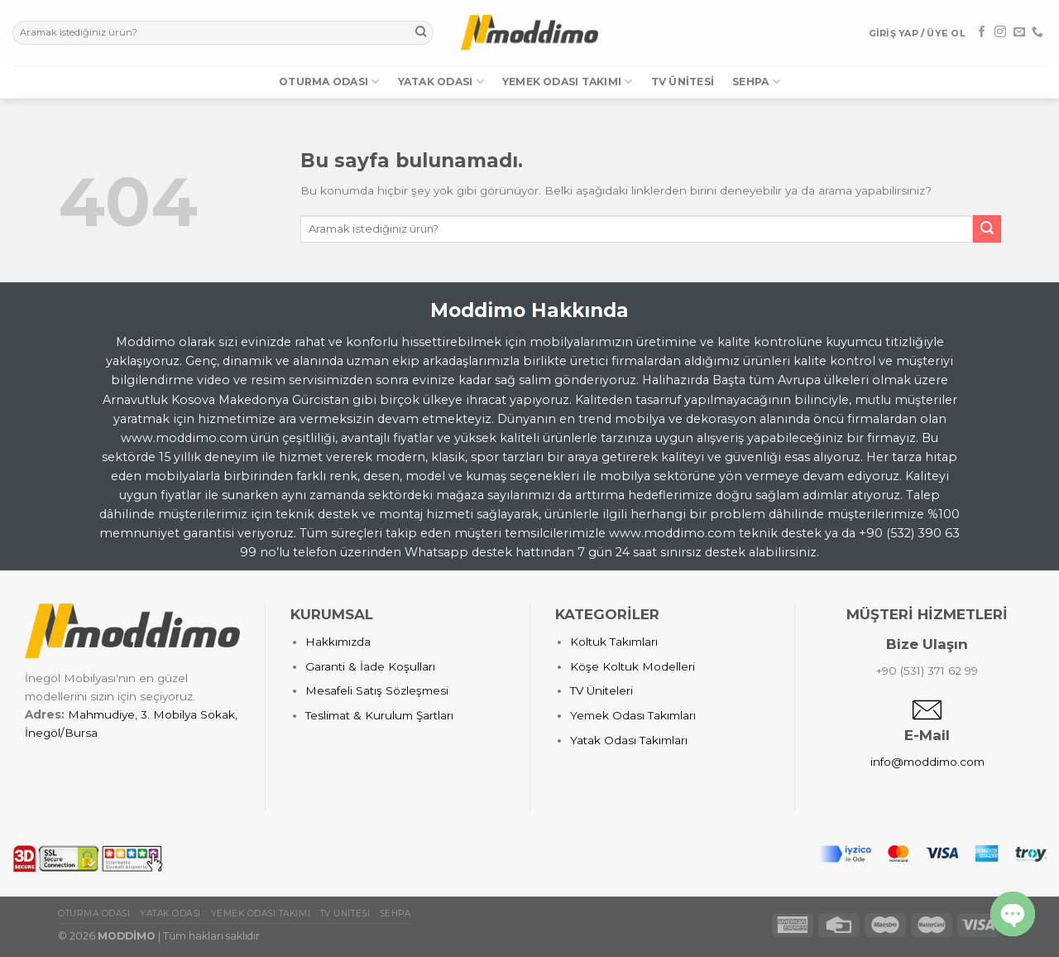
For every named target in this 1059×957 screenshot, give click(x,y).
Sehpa (756, 81)
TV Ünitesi (682, 81)
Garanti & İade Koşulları (370, 666)
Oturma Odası (329, 81)
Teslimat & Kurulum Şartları (379, 715)
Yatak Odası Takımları (629, 740)
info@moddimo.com (927, 761)
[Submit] (421, 33)
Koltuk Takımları (614, 641)
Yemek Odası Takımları (633, 715)
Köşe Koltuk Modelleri (632, 666)
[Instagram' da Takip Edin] (1000, 32)
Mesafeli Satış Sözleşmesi (376, 690)
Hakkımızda (338, 641)
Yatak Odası (441, 81)
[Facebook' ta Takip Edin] (982, 32)
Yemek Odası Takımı (567, 81)
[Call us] (1037, 32)
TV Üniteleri (601, 690)
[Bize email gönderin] (1019, 32)
